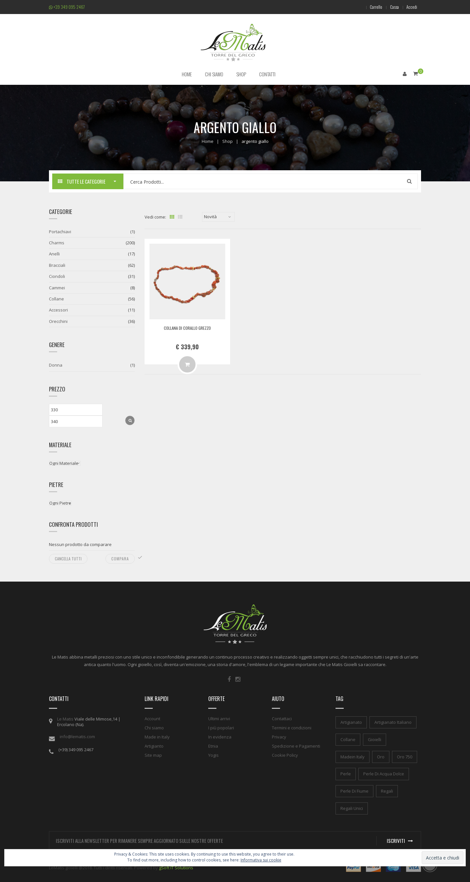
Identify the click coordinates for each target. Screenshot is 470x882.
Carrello (371, 7)
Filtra (130, 420)
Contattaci (282, 718)
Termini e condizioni (291, 727)
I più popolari (221, 727)
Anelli (54, 254)
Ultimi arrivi (219, 718)
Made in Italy (157, 736)
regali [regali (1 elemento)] (387, 791)
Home (207, 141)
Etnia (213, 745)
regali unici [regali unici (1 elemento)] (351, 808)
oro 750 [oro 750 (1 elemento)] (404, 756)
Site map (153, 755)
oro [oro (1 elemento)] (380, 756)
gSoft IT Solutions (176, 867)
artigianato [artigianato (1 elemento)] (351, 722)
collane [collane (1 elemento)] (347, 739)
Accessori (58, 310)
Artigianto (154, 745)
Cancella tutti (68, 558)
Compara (120, 558)
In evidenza (219, 736)
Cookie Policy (285, 755)
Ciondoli (57, 276)
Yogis (213, 755)
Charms (56, 242)
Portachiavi (60, 231)
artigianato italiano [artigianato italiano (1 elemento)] (393, 722)
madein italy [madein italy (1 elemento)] (352, 756)
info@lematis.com (77, 736)
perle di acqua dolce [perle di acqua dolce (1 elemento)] (383, 773)
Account (152, 718)
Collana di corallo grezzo (187, 327)
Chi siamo (154, 727)
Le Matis (65, 719)
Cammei (57, 287)
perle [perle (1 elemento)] (345, 773)
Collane (56, 298)
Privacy (279, 736)
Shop (227, 141)
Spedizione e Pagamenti (296, 745)
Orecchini (58, 321)
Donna (55, 365)
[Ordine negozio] (218, 216)
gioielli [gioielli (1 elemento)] (374, 739)
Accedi (410, 7)
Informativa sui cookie (261, 860)
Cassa (391, 7)
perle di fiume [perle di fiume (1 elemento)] (354, 791)
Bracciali (57, 265)
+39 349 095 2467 (67, 7)
